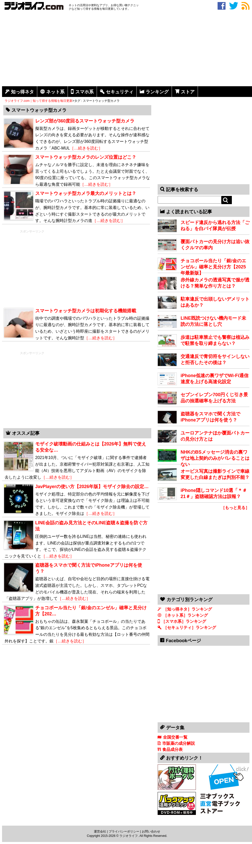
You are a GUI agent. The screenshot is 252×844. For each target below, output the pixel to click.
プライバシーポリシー (124, 831)
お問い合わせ (151, 831)
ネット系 (55, 91)
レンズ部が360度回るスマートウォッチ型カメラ (84, 120)
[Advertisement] (127, 49)
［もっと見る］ (235, 507)
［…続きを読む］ (86, 148)
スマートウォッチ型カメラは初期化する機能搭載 (85, 310)
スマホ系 (84, 91)
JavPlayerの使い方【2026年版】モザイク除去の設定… (92, 486)
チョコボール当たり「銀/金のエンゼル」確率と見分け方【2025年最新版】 (213, 267)
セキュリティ (119, 91)
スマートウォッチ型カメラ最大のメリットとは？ (85, 193)
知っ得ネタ (22, 91)
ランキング (157, 91)
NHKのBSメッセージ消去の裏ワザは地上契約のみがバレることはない (215, 458)
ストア (188, 91)
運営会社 (100, 831)
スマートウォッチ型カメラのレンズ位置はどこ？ (85, 157)
